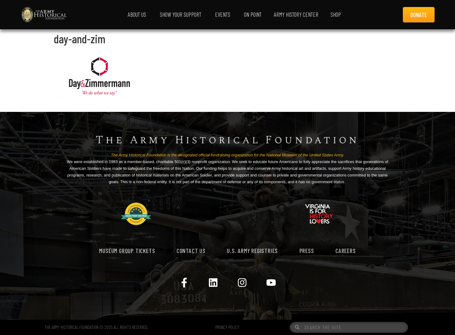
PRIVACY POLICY (227, 327)
